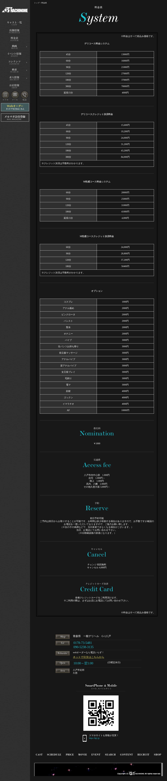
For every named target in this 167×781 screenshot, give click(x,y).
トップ (36, 3)
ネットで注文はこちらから (88, 657)
